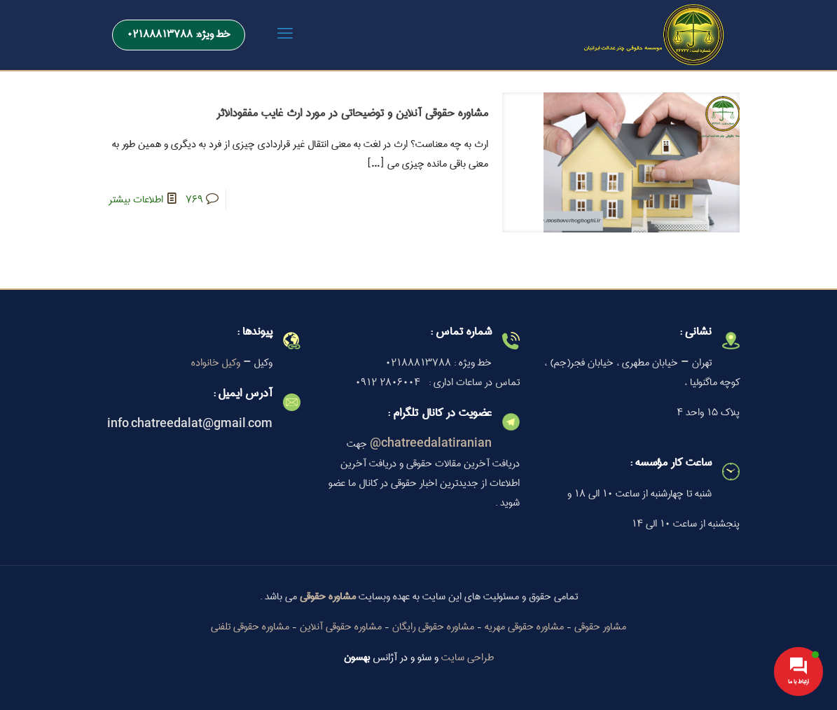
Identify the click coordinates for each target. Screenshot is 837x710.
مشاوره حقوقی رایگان (433, 627)
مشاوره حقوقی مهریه (524, 627)
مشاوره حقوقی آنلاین (341, 627)
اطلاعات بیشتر (136, 199)
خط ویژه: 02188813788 (178, 34)
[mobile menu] (285, 35)
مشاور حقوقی (600, 627)
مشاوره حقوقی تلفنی (250, 627)
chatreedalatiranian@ (431, 444)
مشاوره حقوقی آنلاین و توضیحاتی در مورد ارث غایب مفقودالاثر (352, 113)
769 (194, 199)
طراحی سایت (467, 657)
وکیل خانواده (215, 363)
